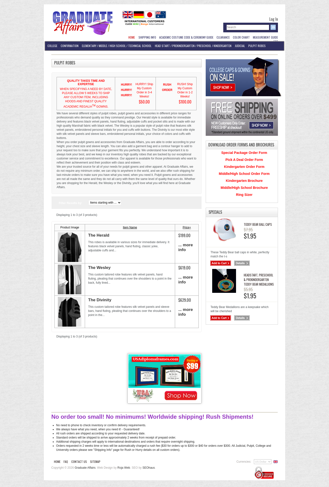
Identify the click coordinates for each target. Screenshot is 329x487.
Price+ (187, 227)
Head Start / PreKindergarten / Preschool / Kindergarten (193, 46)
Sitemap (95, 462)
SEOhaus (148, 467)
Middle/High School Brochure (244, 188)
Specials (215, 212)
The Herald (98, 235)
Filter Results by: (70, 203)
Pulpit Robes (257, 46)
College (52, 46)
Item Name (130, 227)
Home (57, 462)
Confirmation (70, 46)
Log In (273, 19)
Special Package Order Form (244, 153)
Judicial (240, 46)
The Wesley (99, 267)
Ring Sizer (244, 195)
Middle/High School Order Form (244, 174)
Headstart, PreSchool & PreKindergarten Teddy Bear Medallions (259, 280)
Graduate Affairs (85, 467)
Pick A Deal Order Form (244, 160)
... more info (185, 247)
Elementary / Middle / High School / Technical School (116, 46)
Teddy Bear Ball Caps (258, 224)
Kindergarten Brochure (244, 181)
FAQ (66, 462)
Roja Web (124, 467)
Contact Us (79, 462)
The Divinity (99, 300)
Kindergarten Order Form (244, 167)
